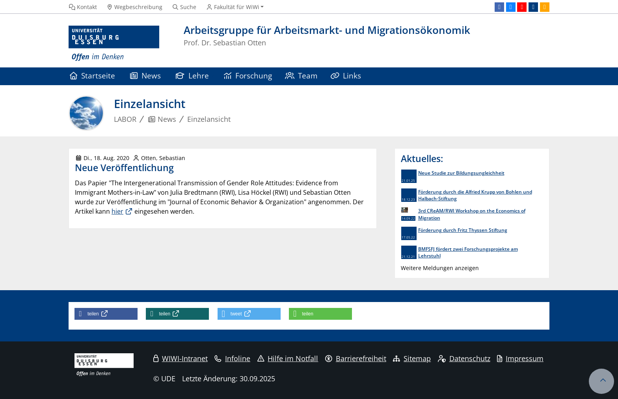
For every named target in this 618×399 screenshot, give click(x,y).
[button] (106, 314)
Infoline (232, 358)
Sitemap (412, 358)
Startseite (92, 75)
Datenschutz (464, 358)
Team (301, 75)
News (145, 75)
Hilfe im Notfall (287, 358)
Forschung (248, 75)
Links (346, 75)
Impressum (520, 358)
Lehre (192, 75)
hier (117, 211)
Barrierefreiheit (355, 358)
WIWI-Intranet (180, 358)
